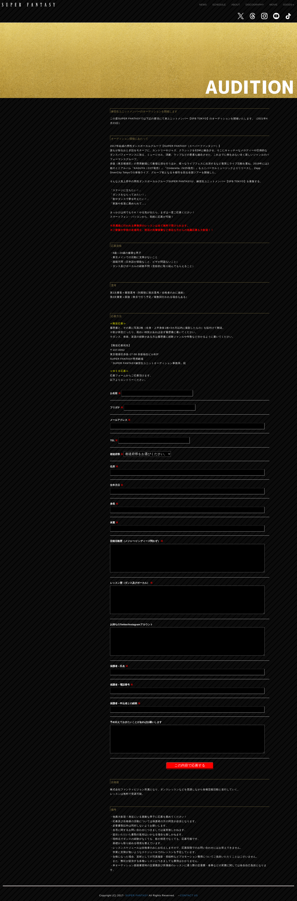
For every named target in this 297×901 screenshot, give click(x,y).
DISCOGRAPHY (255, 4)
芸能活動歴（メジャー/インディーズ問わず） (136, 541)
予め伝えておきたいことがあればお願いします (136, 722)
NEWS (203, 4)
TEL (113, 440)
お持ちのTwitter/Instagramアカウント (131, 624)
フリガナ (116, 407)
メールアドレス (120, 420)
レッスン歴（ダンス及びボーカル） (131, 582)
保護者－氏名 (119, 666)
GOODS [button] (288, 4)
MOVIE (273, 4)
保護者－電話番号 (121, 684)
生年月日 (116, 485)
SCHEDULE (219, 4)
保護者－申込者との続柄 (125, 703)
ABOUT (235, 4)
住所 (114, 466)
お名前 (115, 393)
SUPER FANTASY (136, 895)
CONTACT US (189, 895)
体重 (114, 522)
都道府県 (116, 454)
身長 (114, 503)
